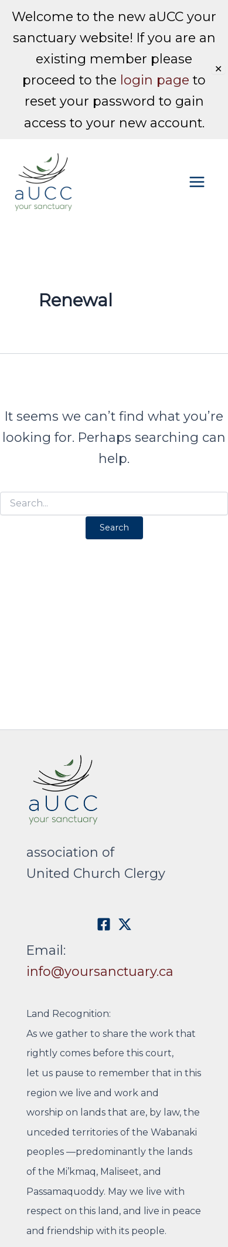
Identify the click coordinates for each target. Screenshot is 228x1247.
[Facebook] (104, 924)
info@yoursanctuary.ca (99, 971)
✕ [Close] (218, 69)
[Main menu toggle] (172, 181)
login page (154, 79)
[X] (125, 924)
